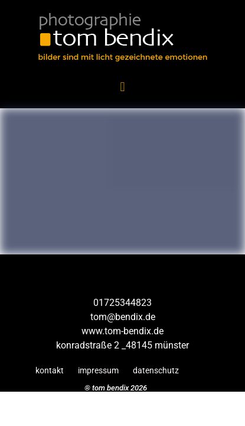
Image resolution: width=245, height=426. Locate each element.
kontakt (49, 370)
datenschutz (156, 370)
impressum (98, 370)
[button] (122, 86)
